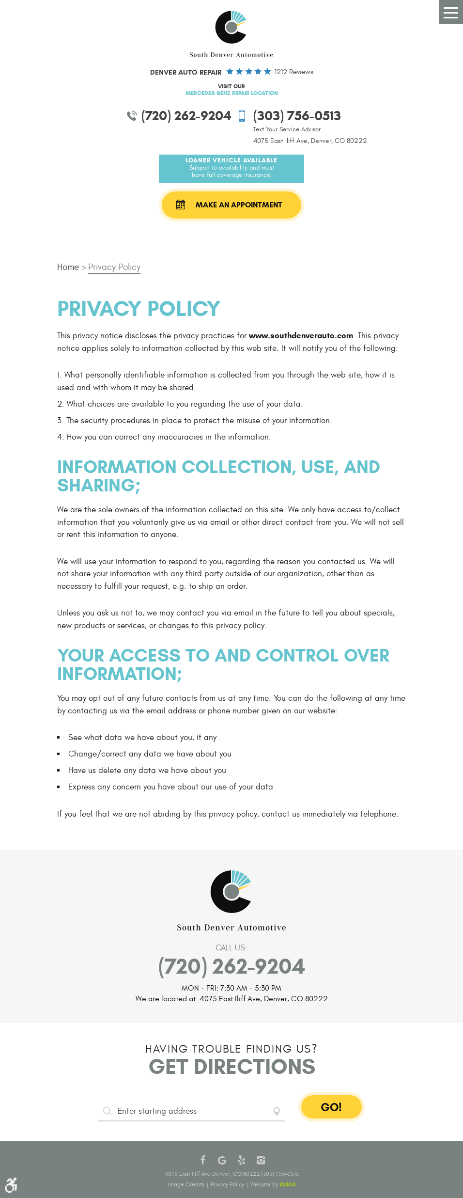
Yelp (241, 1160)
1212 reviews (294, 72)
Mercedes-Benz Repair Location (231, 92)
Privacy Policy (114, 267)
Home (68, 267)
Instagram (260, 1160)
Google (222, 1160)
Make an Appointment (239, 204)
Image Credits (186, 1184)
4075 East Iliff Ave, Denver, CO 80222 (310, 141)
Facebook (202, 1160)
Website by (272, 1184)
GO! (331, 1107)
